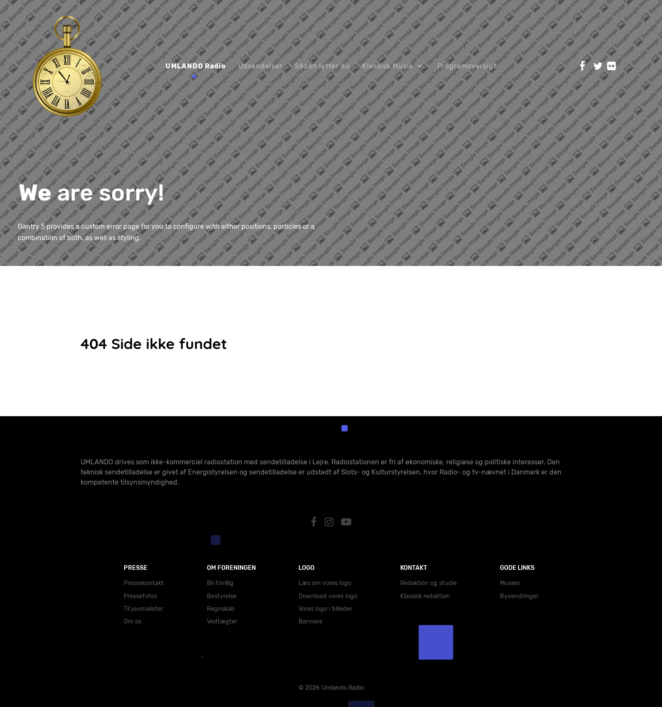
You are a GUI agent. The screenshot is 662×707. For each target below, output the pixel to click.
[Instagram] (330, 522)
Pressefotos (140, 596)
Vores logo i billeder (325, 608)
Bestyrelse (221, 596)
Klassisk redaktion (425, 596)
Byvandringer (519, 596)
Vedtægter (222, 621)
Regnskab (221, 608)
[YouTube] (346, 522)
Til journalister (143, 608)
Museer (510, 583)
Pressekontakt (144, 583)
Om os (132, 621)
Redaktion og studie (428, 583)
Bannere (310, 621)
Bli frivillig (220, 583)
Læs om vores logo (324, 583)
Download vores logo (327, 596)
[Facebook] (315, 522)
